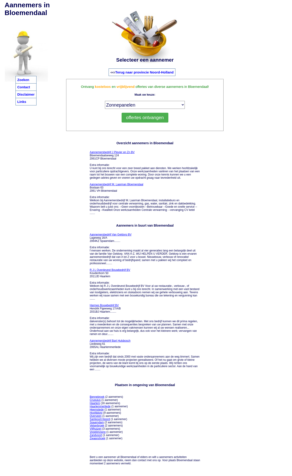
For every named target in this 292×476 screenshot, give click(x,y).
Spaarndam (97, 422)
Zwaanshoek (97, 438)
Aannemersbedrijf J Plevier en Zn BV (112, 152)
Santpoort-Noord (100, 419)
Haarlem (95, 403)
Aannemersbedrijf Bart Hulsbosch (110, 340)
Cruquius (95, 400)
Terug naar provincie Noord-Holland (144, 72)
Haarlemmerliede (100, 406)
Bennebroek (97, 396)
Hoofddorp (96, 412)
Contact (23, 87)
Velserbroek (97, 425)
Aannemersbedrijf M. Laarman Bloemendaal (116, 184)
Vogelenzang (97, 432)
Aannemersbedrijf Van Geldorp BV (110, 234)
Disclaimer (26, 94)
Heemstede (97, 409)
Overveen (96, 416)
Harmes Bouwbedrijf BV (104, 305)
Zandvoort (96, 435)
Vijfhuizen (96, 428)
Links (21, 102)
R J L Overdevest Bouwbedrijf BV (110, 270)
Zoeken (23, 80)
